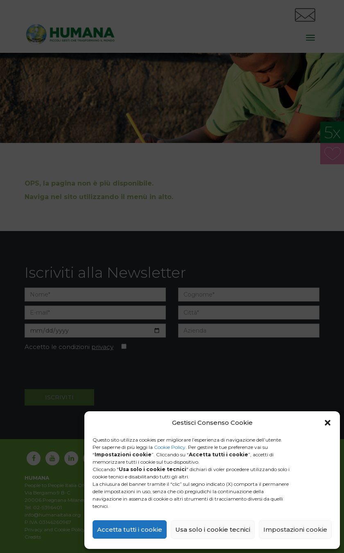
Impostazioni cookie (295, 529)
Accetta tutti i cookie (129, 529)
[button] (328, 423)
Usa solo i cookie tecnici (212, 529)
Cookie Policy (170, 447)
